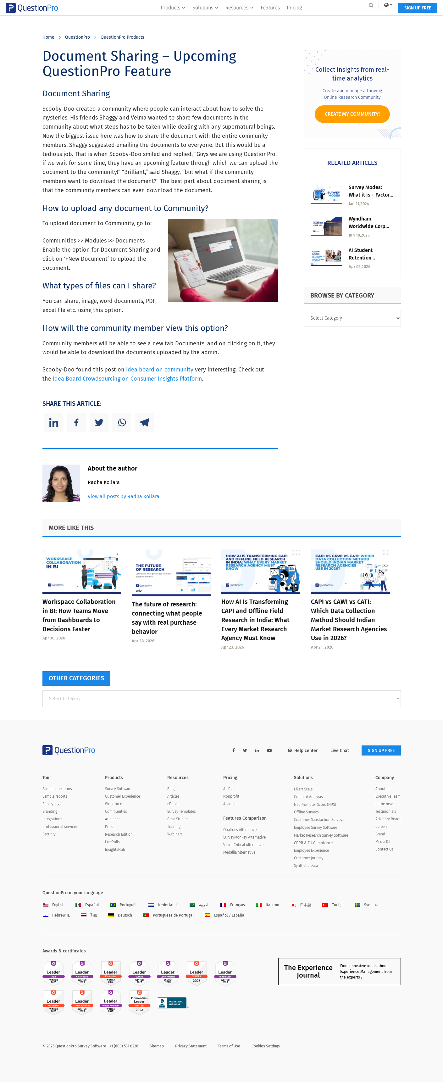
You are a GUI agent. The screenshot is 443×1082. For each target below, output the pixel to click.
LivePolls (112, 842)
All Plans (230, 789)
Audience (112, 819)
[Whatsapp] (121, 422)
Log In (392, 5)
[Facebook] (76, 422)
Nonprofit (231, 796)
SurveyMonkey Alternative (244, 837)
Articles (173, 796)
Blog (170, 789)
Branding (49, 811)
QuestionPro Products (122, 37)
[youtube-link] (269, 750)
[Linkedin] (53, 422)
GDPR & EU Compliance (313, 843)
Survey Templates (181, 811)
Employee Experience (311, 850)
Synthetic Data (306, 865)
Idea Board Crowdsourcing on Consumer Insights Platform (127, 378)
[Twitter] (99, 422)
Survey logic (52, 804)
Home (48, 37)
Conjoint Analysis (308, 797)
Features (270, 18)
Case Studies (177, 819)
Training (173, 826)
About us (382, 789)
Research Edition (119, 834)
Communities (116, 811)
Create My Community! (352, 114)
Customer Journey (309, 858)
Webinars (175, 834)
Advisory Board (388, 819)
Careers (381, 826)
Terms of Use (229, 1046)
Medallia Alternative (239, 852)
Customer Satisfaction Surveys (319, 819)
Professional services (60, 826)
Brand (380, 834)
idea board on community (160, 369)
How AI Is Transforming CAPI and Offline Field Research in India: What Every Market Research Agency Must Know (255, 620)
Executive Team (388, 796)
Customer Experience (122, 796)
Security (49, 834)
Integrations (52, 819)
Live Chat (339, 750)
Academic (231, 804)
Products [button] (173, 18)
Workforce (113, 804)
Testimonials (385, 811)
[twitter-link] (245, 750)
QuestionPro (77, 37)
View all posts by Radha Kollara (123, 496)
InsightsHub (115, 849)
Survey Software (118, 789)
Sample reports (54, 796)
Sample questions (57, 789)
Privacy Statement (191, 1046)
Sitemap (157, 1046)
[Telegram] (144, 422)
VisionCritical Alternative (243, 845)
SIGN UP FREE (381, 18)
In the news (384, 804)
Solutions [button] (205, 18)
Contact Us (384, 849)
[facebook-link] (233, 750)
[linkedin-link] (257, 750)
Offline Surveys (306, 812)
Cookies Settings (266, 1046)
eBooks (173, 804)
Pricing (294, 18)
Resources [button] (239, 18)
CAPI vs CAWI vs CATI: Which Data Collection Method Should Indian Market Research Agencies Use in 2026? (349, 620)
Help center (303, 750)
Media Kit (382, 841)
